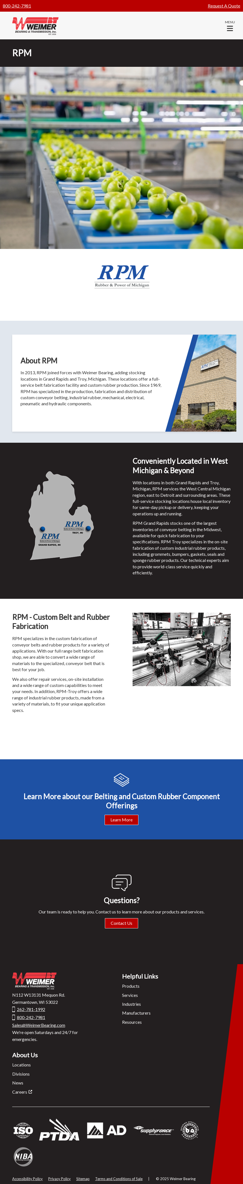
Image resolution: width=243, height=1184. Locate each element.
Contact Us (121, 923)
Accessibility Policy (27, 1179)
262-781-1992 (31, 1009)
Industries (131, 1004)
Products (131, 986)
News (17, 1082)
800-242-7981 (17, 5)
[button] (230, 25)
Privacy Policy (59, 1179)
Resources (132, 1022)
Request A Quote (224, 5)
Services (130, 995)
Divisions (21, 1073)
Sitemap (83, 1179)
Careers (19, 1091)
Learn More (121, 819)
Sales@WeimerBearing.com (38, 1025)
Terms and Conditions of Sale (119, 1179)
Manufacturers (136, 1012)
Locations (21, 1064)
